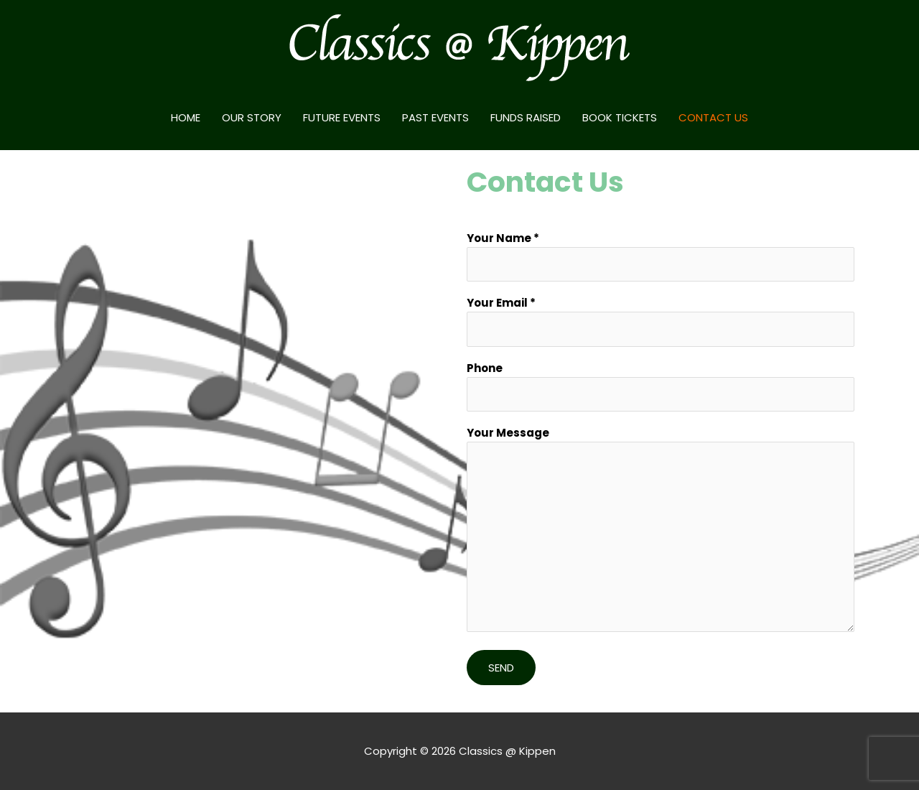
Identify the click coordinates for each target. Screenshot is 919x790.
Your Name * (660, 256)
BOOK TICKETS (619, 117)
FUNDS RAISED (525, 117)
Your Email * (660, 321)
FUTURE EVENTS (342, 117)
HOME (185, 117)
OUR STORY (251, 117)
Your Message (660, 531)
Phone (660, 386)
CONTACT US (713, 117)
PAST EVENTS (435, 117)
